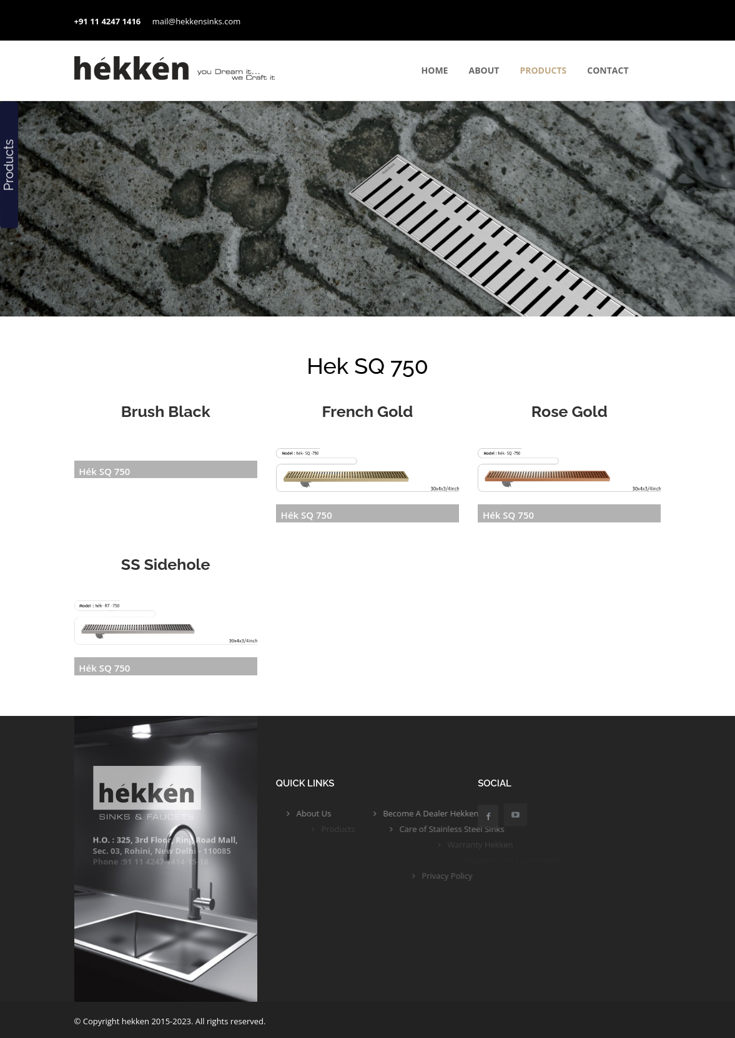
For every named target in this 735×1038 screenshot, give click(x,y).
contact (607, 70)
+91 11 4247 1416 (107, 21)
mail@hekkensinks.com (196, 21)
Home (435, 70)
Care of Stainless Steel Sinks (487, 829)
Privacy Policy (481, 875)
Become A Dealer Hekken (456, 813)
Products (543, 70)
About (483, 70)
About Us (321, 813)
